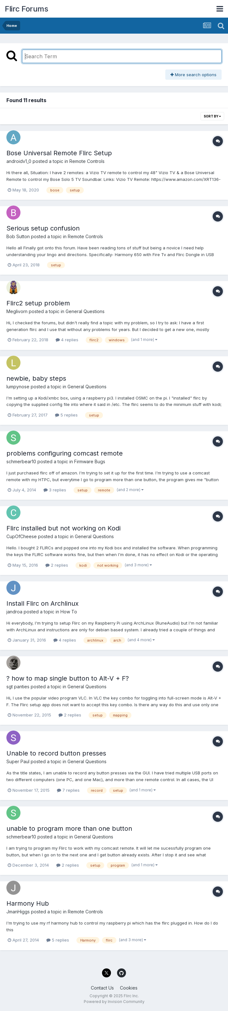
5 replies (66, 414)
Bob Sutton (18, 236)
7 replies (68, 790)
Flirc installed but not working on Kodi (63, 528)
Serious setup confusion (43, 228)
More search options (193, 74)
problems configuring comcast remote (64, 453)
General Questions (85, 311)
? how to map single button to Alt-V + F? (67, 678)
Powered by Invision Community (114, 1001)
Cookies (129, 988)
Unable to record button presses (56, 753)
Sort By (212, 116)
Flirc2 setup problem (38, 303)
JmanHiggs (18, 911)
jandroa (14, 611)
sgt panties (17, 686)
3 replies (54, 489)
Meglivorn (17, 311)
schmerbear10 (21, 461)
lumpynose (17, 386)
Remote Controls (87, 161)
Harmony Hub (27, 903)
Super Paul (17, 761)
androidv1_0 (18, 161)
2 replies (56, 565)
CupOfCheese (21, 536)
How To (68, 611)
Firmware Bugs (89, 461)
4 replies (67, 339)
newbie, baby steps (36, 378)
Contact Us (102, 988)
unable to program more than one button (69, 828)
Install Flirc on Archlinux (42, 603)
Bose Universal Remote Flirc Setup (59, 153)
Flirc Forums (26, 8)
